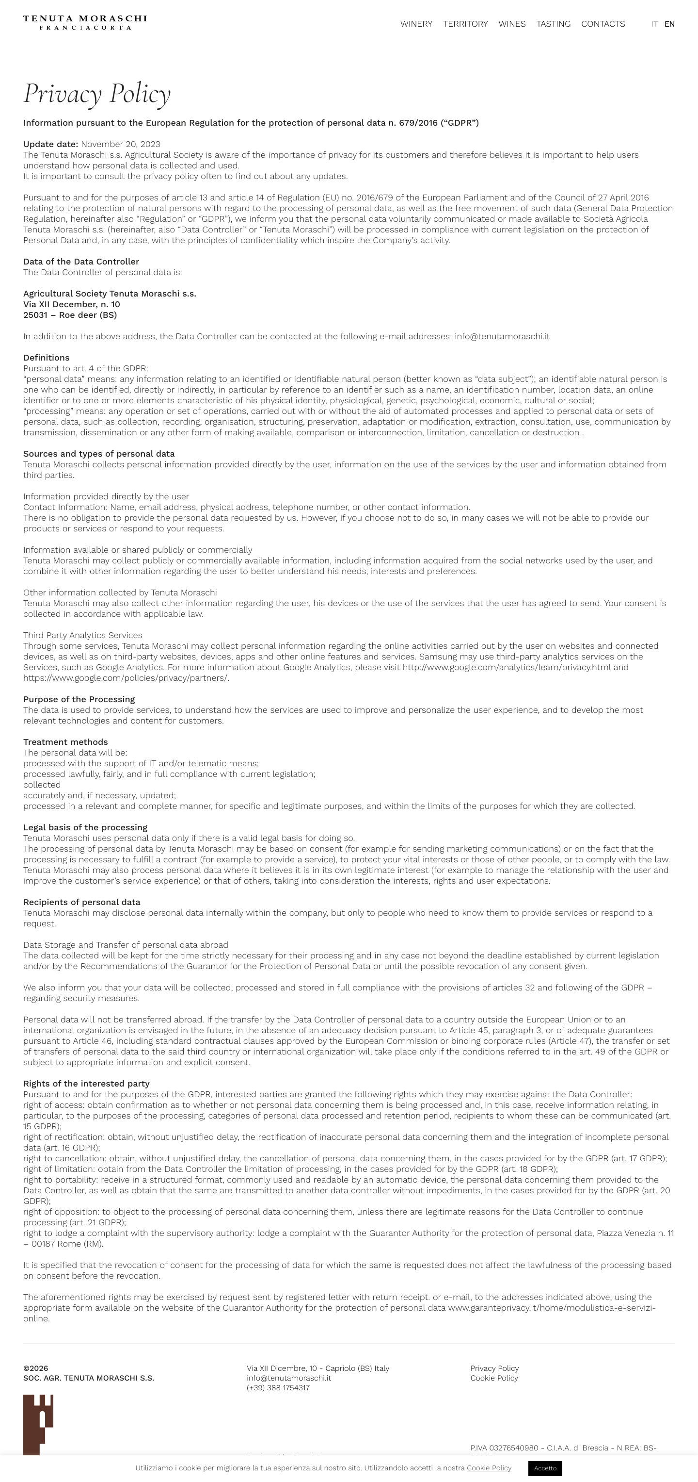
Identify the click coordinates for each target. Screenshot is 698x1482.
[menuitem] (654, 24)
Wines (512, 24)
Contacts (603, 24)
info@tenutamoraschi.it (289, 1378)
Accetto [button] (545, 1468)
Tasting (554, 24)
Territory (465, 24)
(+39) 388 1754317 (278, 1387)
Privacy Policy (495, 1368)
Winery (416, 24)
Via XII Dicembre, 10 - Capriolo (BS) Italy (318, 1368)
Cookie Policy (494, 1378)
